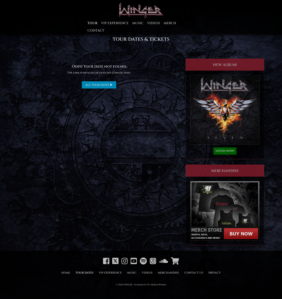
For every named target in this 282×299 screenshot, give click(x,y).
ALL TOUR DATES (99, 85)
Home (65, 273)
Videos (153, 23)
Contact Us (193, 273)
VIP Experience (115, 23)
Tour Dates (84, 273)
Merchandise (168, 273)
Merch (170, 23)
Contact (95, 30)
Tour (92, 23)
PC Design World (156, 284)
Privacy (214, 273)
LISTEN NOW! (225, 151)
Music (138, 23)
